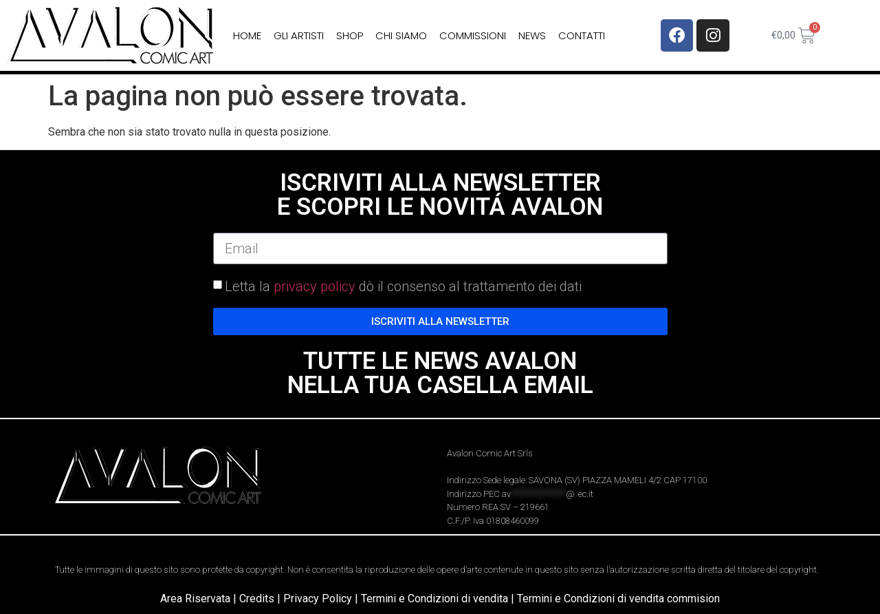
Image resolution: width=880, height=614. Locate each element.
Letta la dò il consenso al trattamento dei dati (403, 286)
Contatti (581, 35)
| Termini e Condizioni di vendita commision (615, 598)
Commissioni (472, 35)
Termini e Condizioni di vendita (434, 598)
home (247, 35)
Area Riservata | (199, 598)
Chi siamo (401, 35)
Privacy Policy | (322, 598)
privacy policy (314, 286)
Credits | (261, 598)
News (532, 35)
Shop (349, 35)
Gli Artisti (299, 35)
